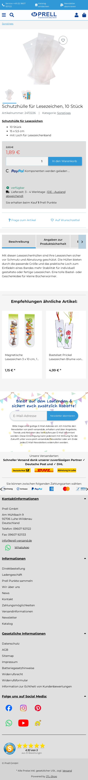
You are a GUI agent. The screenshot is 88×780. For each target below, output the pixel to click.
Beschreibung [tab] (19, 241)
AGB (5, 649)
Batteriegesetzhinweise (18, 668)
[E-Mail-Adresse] (28, 416)
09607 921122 (22, 528)
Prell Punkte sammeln (17, 581)
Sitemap (8, 656)
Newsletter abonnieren (62, 415)
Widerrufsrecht (12, 674)
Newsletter (9, 617)
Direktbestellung (13, 568)
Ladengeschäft (12, 574)
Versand (67, 770)
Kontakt (7, 599)
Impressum (10, 662)
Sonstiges (64, 113)
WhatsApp (22, 547)
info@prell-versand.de (17, 540)
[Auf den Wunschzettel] (63, 40)
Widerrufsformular (15, 680)
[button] (76, 15)
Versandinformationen (17, 611)
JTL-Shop (51, 776)
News (5, 593)
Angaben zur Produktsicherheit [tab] (53, 242)
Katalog (7, 623)
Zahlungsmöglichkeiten (18, 605)
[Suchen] (12, 15)
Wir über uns (11, 587)
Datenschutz (10, 643)
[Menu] (4, 15)
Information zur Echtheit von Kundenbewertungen (37, 686)
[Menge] (27, 161)
